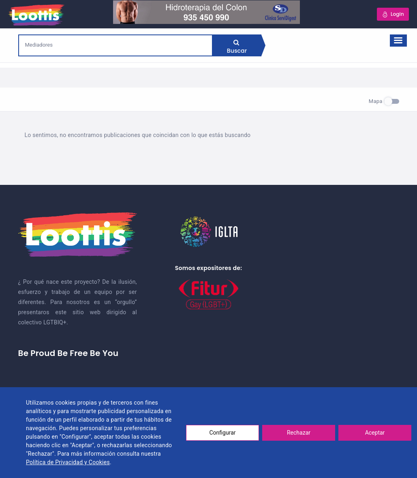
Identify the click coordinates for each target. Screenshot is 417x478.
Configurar (223, 432)
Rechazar (298, 432)
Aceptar (375, 432)
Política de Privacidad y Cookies (68, 462)
